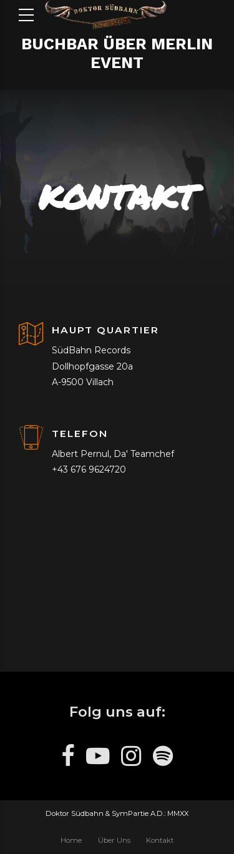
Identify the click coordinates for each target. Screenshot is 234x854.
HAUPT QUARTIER (105, 330)
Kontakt (159, 840)
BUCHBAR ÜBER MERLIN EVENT (117, 53)
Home (71, 840)
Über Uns (114, 840)
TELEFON (80, 433)
